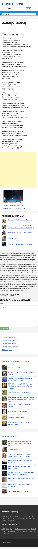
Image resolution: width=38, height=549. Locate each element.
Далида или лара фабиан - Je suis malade (21, 244)
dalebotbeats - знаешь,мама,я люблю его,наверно (19, 485)
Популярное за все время (10, 347)
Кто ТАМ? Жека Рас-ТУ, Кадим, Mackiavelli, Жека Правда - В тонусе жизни (21, 473)
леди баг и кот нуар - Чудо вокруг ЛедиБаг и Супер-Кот (21, 373)
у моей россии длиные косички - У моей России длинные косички (20, 379)
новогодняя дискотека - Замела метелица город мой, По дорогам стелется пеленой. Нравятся (21, 399)
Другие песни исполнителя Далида (14, 208)
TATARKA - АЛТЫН (14, 367)
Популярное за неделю (9, 340)
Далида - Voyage (13, 238)
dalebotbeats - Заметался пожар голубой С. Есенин (21, 479)
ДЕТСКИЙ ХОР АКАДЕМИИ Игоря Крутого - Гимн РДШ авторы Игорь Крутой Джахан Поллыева (21, 386)
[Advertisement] (18, 170)
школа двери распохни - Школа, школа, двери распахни (20, 423)
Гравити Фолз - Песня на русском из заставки (19, 405)
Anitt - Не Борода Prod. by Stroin (18, 491)
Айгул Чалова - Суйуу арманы (17, 411)
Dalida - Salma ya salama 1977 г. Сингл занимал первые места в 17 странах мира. (21, 227)
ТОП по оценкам (7, 350)
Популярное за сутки (8, 337)
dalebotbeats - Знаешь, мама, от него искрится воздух (19, 467)
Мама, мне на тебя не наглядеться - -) (19, 392)
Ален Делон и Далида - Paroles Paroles (20, 232)
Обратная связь (6, 542)
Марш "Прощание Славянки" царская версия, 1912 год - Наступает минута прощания (19, 443)
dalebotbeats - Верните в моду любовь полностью (20, 461)
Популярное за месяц (9, 343)
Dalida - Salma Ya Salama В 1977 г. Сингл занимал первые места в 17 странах (20, 221)
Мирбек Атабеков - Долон (16, 417)
